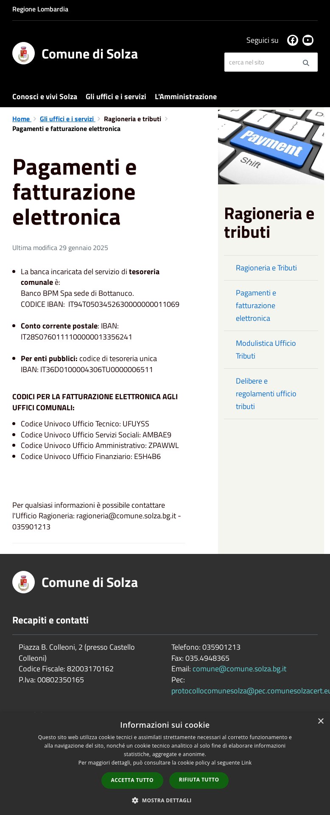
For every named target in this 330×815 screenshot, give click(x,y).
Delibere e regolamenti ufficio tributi (266, 393)
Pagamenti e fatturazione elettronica (256, 305)
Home (21, 119)
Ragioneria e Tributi (266, 267)
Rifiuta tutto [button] (199, 779)
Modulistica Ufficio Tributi (266, 349)
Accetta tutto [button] (132, 780)
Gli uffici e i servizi (116, 96)
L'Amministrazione (186, 96)
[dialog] (165, 763)
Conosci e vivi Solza (44, 96)
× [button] (320, 721)
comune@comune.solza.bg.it (239, 668)
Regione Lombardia (40, 9)
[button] (165, 800)
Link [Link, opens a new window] (246, 762)
